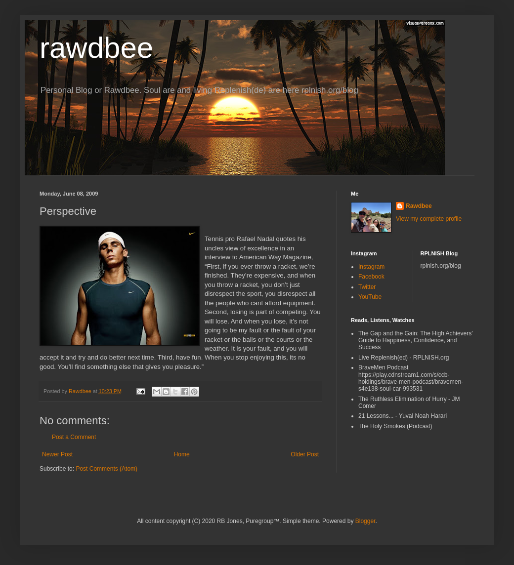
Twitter (367, 286)
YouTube (370, 296)
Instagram (371, 266)
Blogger (365, 521)
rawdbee (96, 47)
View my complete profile (429, 218)
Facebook (371, 276)
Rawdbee (419, 205)
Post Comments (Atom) (106, 468)
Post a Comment (74, 437)
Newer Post (57, 454)
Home (182, 454)
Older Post (305, 454)
